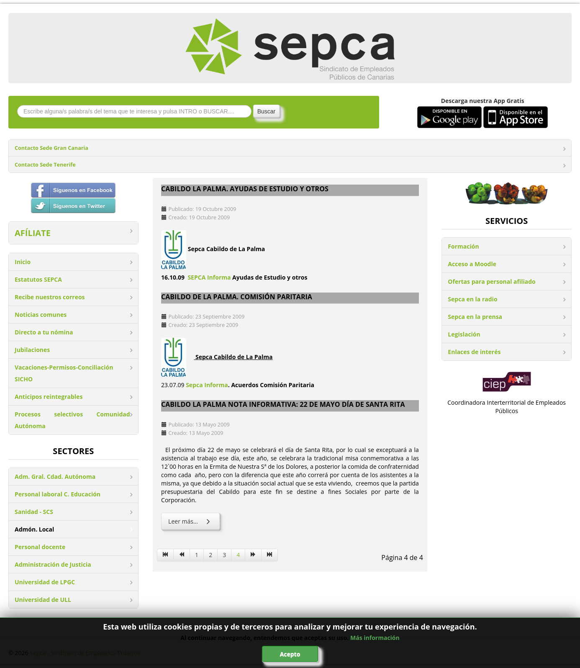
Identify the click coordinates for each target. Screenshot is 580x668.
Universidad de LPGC (45, 582)
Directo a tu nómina (44, 332)
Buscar (266, 111)
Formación (463, 246)
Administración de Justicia (53, 564)
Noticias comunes (41, 315)
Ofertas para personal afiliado (491, 281)
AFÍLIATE (33, 233)
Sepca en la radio (472, 299)
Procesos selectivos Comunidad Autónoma (72, 420)
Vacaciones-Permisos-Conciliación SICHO (64, 373)
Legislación (464, 334)
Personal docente (40, 547)
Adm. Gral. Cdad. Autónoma (55, 476)
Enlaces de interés (474, 352)
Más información (375, 638)
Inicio (23, 262)
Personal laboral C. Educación (57, 494)
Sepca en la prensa (475, 317)
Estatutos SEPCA (38, 279)
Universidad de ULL (43, 600)
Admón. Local (34, 529)
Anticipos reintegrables (48, 397)
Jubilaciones (32, 350)
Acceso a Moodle (472, 264)
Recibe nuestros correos (50, 297)
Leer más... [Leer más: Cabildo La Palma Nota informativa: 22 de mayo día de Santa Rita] (190, 521)
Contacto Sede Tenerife (45, 164)
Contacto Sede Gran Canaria (51, 148)
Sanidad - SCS (34, 512)
